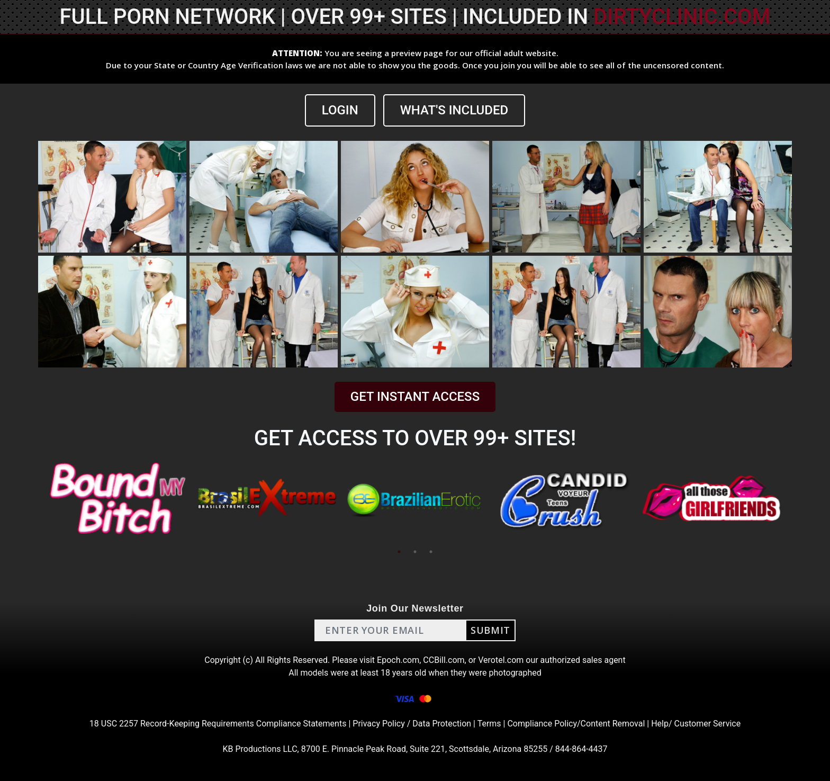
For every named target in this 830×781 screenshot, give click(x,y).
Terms (489, 724)
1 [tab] (399, 551)
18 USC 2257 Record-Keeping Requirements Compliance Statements (218, 724)
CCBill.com (443, 660)
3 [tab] (431, 551)
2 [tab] (415, 551)
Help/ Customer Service (696, 724)
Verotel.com (501, 660)
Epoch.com (398, 660)
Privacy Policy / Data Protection (412, 724)
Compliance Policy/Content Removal (576, 724)
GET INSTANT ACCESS (415, 396)
